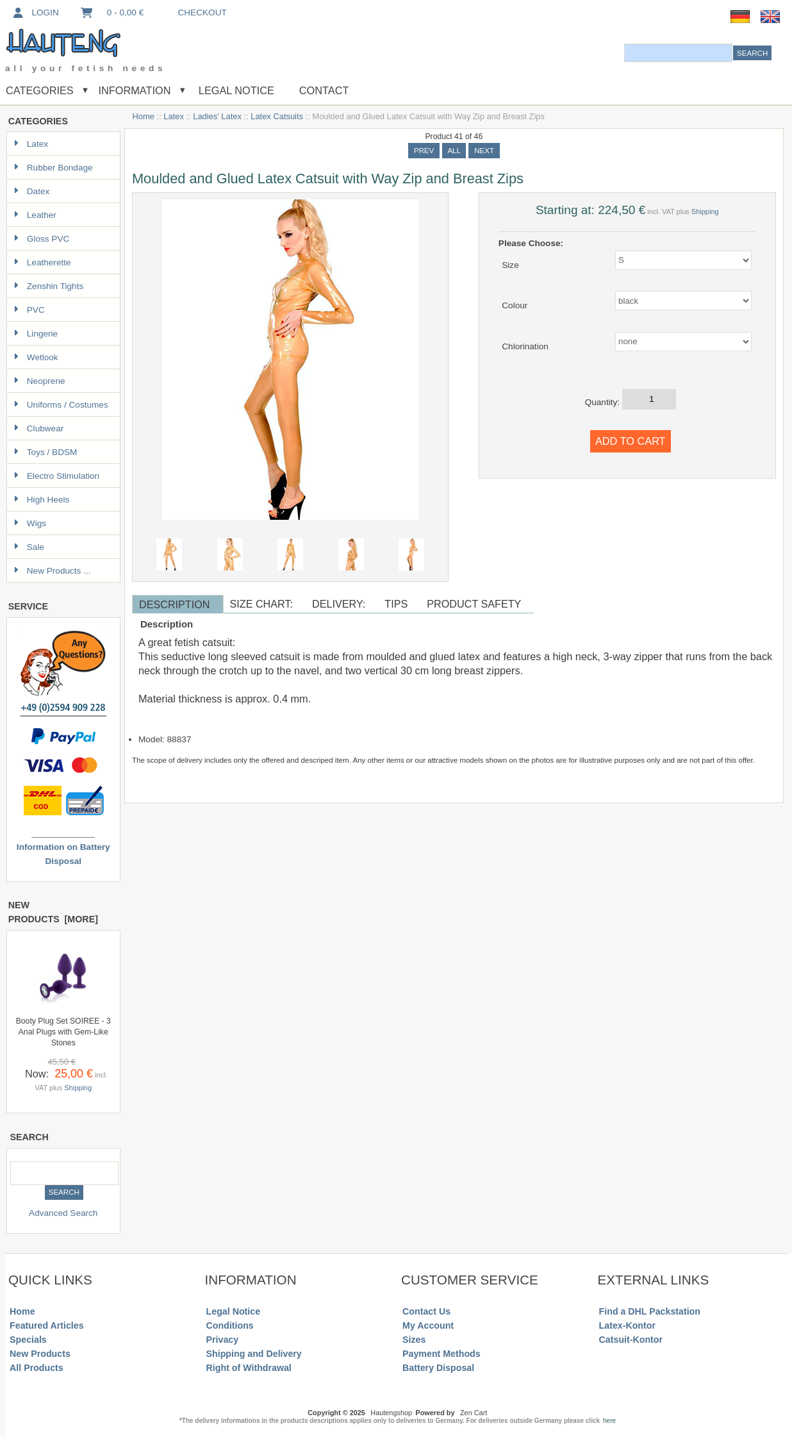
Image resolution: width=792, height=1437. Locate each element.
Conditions (230, 1325)
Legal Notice (234, 90)
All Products (36, 1368)
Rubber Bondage (53, 167)
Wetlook (35, 357)
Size (510, 264)
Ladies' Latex (217, 116)
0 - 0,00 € (111, 12)
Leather (34, 215)
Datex (31, 191)
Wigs (29, 523)
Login (35, 12)
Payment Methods (441, 1354)
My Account (428, 1325)
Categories (40, 90)
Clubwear (38, 428)
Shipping (78, 1088)
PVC (29, 310)
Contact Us (426, 1311)
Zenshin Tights (48, 286)
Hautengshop (391, 1412)
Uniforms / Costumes (60, 405)
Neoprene (39, 381)
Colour (514, 305)
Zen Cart (473, 1412)
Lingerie (35, 333)
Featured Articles (47, 1325)
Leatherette (42, 262)
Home (143, 116)
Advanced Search (63, 1213)
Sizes (413, 1339)
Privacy (222, 1339)
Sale (28, 547)
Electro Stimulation (56, 476)
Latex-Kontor (627, 1325)
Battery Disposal (438, 1368)
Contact (324, 90)
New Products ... (52, 571)
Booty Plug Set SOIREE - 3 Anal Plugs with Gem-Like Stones (63, 1032)
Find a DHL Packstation (649, 1311)
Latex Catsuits (277, 116)
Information (135, 90)
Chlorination (525, 346)
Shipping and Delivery (254, 1354)
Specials (28, 1339)
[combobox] (678, 53)
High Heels (41, 499)
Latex (173, 116)
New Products (40, 1354)
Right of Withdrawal (249, 1368)
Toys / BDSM (45, 452)
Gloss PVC (41, 239)
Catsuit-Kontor (631, 1339)
